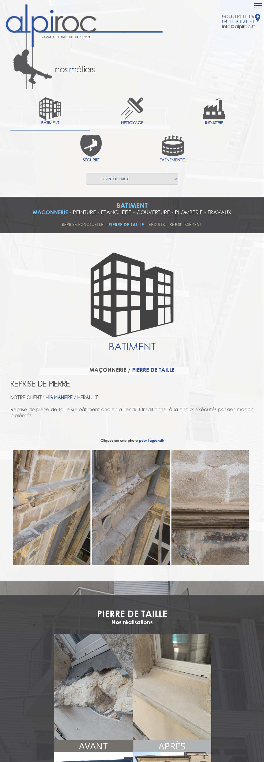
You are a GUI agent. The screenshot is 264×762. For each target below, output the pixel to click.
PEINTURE (84, 212)
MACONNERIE (50, 212)
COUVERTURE (153, 212)
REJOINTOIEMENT (186, 224)
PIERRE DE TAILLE (126, 224)
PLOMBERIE (189, 212)
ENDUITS (157, 224)
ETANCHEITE (116, 212)
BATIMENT (132, 205)
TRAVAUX (219, 212)
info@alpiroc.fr (238, 26)
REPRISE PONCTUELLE (83, 224)
